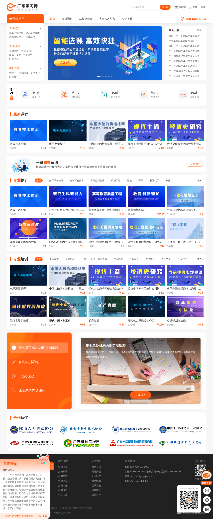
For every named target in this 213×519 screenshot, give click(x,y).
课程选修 (14, 68)
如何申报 (63, 485)
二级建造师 (86, 18)
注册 (203, 7)
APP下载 (127, 18)
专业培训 (14, 46)
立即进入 (140, 394)
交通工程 (182, 259)
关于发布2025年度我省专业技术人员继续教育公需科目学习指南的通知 (186, 51)
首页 (52, 18)
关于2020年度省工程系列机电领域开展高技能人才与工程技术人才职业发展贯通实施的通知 (186, 71)
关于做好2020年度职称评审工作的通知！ (186, 66)
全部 (38, 180)
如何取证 (63, 490)
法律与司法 (27, 50)
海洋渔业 (150, 259)
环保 (140, 180)
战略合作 (96, 495)
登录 (195, 7)
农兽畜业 (134, 259)
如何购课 (63, 471)
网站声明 (96, 471)
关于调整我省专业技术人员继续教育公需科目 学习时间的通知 (186, 56)
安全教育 (35, 72)
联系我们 (96, 485)
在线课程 (67, 18)
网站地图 (96, 481)
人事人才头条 (107, 18)
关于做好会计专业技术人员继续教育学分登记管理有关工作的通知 (186, 76)
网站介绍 (96, 467)
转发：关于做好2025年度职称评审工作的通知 (186, 46)
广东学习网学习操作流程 (181, 41)
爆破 (129, 180)
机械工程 (30, 36)
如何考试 (63, 481)
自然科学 (13, 76)
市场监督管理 (16, 36)
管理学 (12, 72)
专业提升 (14, 28)
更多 (199, 180)
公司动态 (96, 476)
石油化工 (154, 180)
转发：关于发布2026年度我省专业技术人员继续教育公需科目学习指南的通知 (186, 36)
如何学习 (63, 476)
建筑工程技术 (33, 32)
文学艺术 (166, 259)
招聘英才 (96, 490)
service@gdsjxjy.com (141, 476)
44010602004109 (62, 512)
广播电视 (13, 58)
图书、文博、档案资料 (20, 54)
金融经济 (13, 50)
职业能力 (23, 72)
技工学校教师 (16, 32)
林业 (168, 180)
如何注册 (63, 467)
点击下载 (42, 516)
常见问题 (63, 495)
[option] (105, 53)
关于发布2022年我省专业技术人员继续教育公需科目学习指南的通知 (186, 61)
